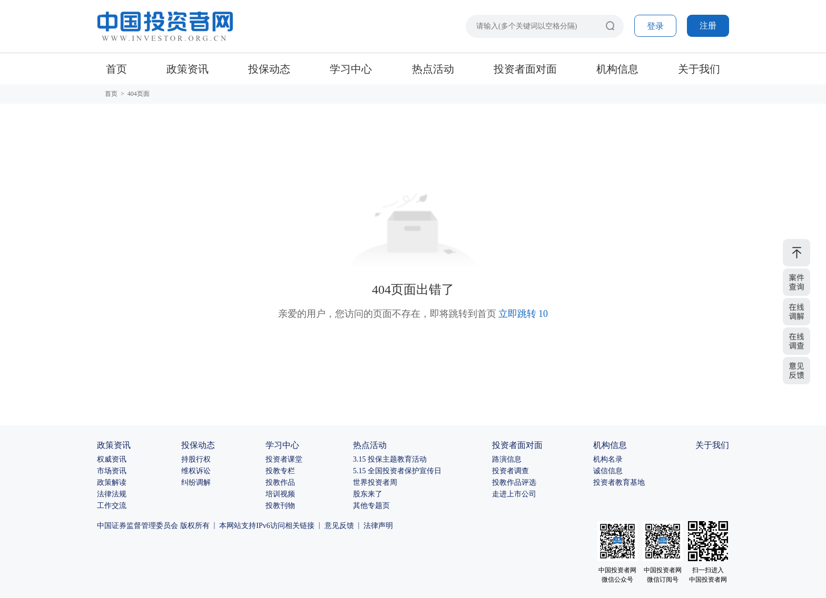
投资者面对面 (525, 69)
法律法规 (111, 494)
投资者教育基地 (619, 482)
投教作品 (280, 482)
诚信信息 (608, 471)
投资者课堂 (284, 459)
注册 (708, 25)
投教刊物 (280, 506)
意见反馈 (339, 526)
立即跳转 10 (523, 313)
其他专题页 (371, 506)
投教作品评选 (514, 482)
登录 (655, 26)
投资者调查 (510, 471)
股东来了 (367, 494)
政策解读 (111, 482)
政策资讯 (187, 69)
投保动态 (269, 69)
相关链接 (299, 526)
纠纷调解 (196, 482)
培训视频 (280, 494)
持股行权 (196, 459)
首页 (116, 69)
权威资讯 (111, 459)
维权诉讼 (196, 471)
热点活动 (433, 69)
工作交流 (111, 506)
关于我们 (699, 69)
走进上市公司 (514, 494)
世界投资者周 (375, 482)
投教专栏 (280, 471)
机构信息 (617, 69)
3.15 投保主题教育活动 (390, 459)
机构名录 (608, 459)
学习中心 (351, 69)
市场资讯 (111, 471)
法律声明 (378, 526)
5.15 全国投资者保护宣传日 (397, 471)
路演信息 (507, 459)
